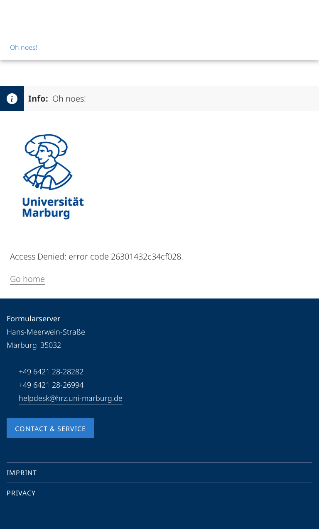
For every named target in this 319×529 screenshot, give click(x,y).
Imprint (22, 472)
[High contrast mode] (305, 13)
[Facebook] (13, 518)
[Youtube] (26, 518)
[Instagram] (40, 518)
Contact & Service (50, 428)
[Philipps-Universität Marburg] (38, 13)
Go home (27, 278)
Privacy (21, 492)
